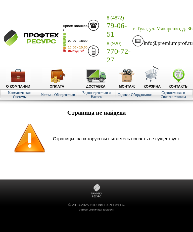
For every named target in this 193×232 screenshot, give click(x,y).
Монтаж (127, 84)
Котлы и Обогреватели (58, 95)
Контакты (178, 84)
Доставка (95, 84)
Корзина (152, 84)
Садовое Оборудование (135, 95)
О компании (18, 84)
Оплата (57, 84)
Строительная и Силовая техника (173, 95)
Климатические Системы (19, 95)
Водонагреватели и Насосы (96, 95)
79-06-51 (117, 26)
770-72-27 (119, 52)
